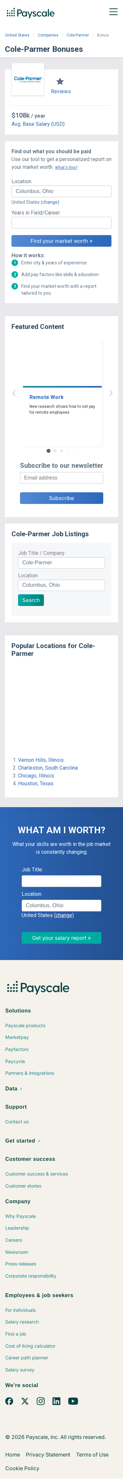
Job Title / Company (41, 553)
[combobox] (61, 191)
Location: (21, 181)
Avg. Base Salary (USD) (38, 124)
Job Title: (32, 869)
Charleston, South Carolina (48, 768)
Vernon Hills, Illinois (41, 760)
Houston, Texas (35, 783)
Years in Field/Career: (36, 213)
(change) (50, 202)
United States (17, 35)
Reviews (61, 91)
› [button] (69, 392)
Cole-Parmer (78, 35)
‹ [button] (54, 392)
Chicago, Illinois (36, 776)
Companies (48, 35)
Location (28, 575)
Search (31, 600)
